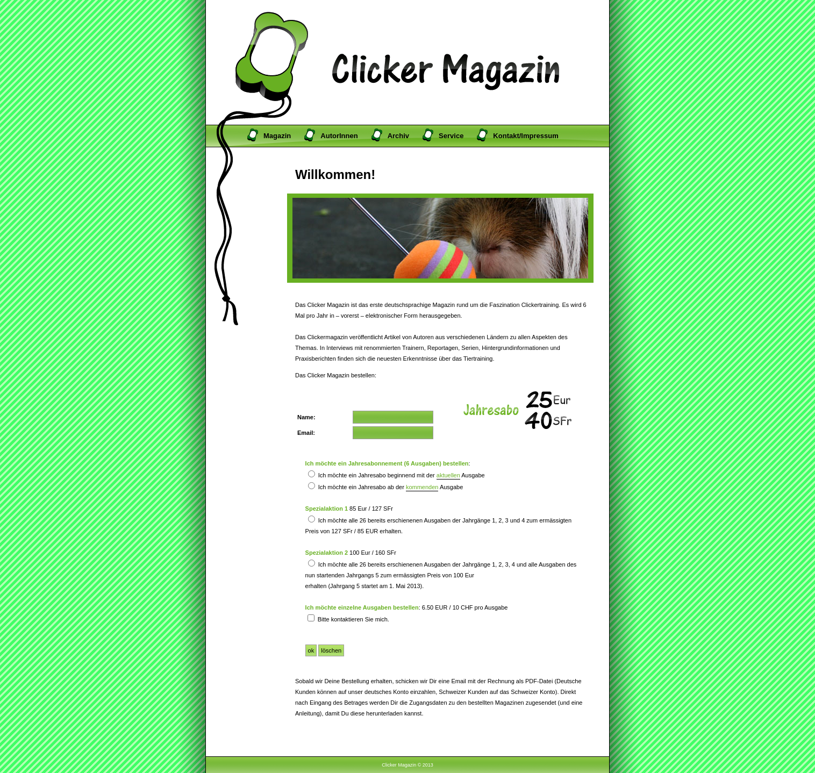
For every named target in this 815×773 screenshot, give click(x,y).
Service (451, 136)
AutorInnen (339, 136)
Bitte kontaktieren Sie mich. (348, 619)
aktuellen (448, 475)
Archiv (398, 136)
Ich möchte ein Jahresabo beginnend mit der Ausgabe (396, 475)
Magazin (277, 136)
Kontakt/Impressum (525, 136)
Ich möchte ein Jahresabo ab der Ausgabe (385, 487)
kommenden (422, 487)
